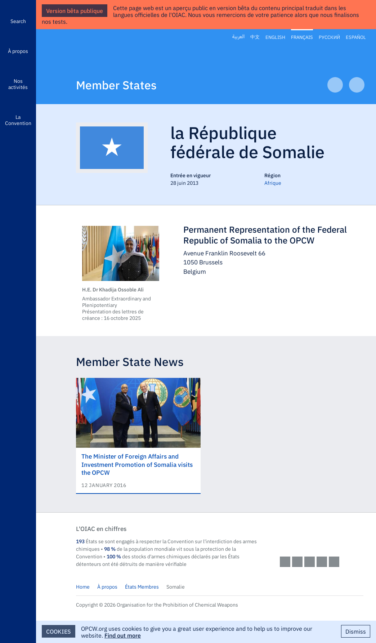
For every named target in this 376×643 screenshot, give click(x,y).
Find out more (122, 635)
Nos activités (18, 83)
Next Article (356, 85)
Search (18, 20)
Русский (329, 37)
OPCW (321, 535)
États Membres (142, 586)
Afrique (272, 182)
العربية (238, 37)
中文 (255, 37)
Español (356, 37)
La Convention (18, 119)
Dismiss (355, 631)
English (275, 37)
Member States (116, 84)
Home (83, 586)
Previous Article (335, 85)
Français (302, 37)
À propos (18, 50)
